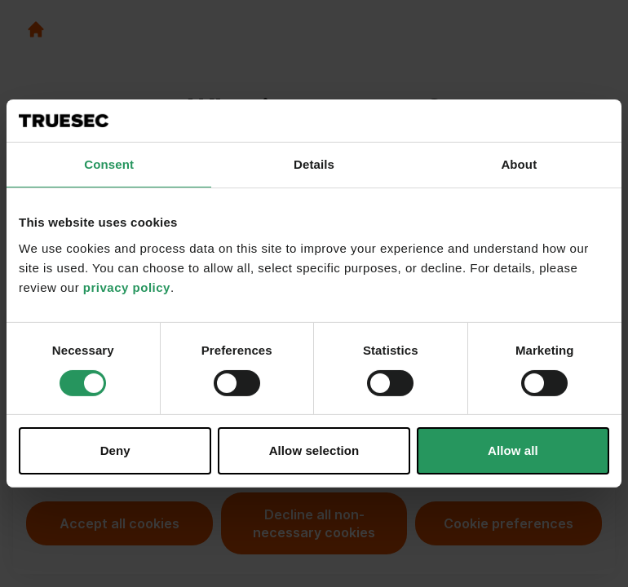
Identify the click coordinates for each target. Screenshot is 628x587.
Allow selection (314, 450)
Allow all (513, 450)
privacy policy (126, 287)
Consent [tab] (109, 164)
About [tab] (519, 164)
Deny (115, 450)
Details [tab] (314, 164)
